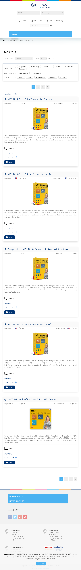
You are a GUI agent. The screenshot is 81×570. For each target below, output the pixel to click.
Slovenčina (69, 66)
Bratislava (17, 547)
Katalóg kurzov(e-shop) (15, 40)
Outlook (52, 77)
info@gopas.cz (15, 540)
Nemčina (47, 66)
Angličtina (22, 66)
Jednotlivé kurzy (38, 73)
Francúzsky (35, 66)
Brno (53, 530)
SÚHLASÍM (40, 563)
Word (21, 77)
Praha (15, 530)
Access (62, 77)
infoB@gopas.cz (53, 540)
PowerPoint (40, 77)
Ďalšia (47, 87)
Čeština (58, 66)
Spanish (22, 69)
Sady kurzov (23, 73)
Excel (30, 77)
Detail (9, 162)
